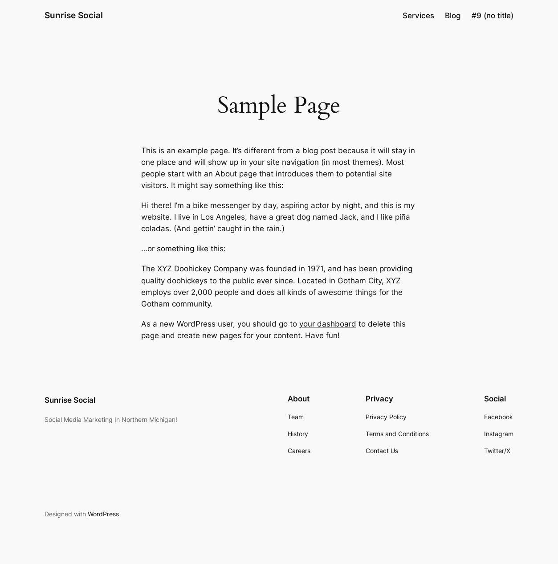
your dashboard (327, 323)
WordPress (103, 514)
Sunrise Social (74, 15)
